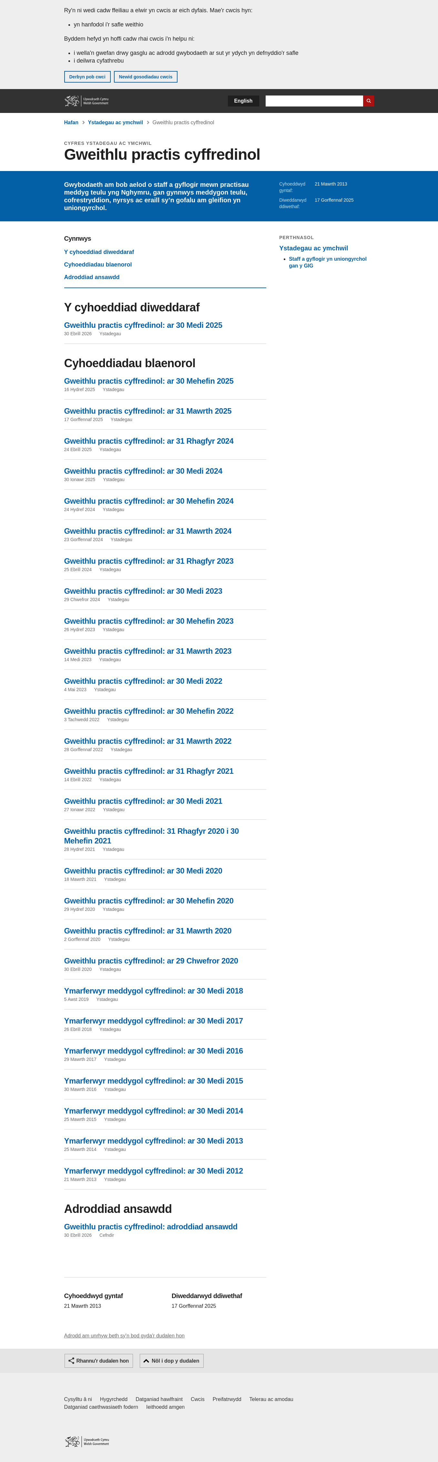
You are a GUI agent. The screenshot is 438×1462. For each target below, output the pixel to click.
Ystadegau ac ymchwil (115, 122)
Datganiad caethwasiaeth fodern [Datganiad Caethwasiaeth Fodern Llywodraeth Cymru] (101, 1407)
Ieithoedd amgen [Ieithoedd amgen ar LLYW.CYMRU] (165, 1407)
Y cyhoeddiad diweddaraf (99, 252)
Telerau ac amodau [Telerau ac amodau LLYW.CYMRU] (271, 1399)
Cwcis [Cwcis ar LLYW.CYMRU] (198, 1399)
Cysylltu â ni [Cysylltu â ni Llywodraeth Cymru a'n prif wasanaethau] (78, 1399)
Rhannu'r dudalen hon (102, 1361)
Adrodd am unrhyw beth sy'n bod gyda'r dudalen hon (124, 1335)
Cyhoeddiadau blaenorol (98, 264)
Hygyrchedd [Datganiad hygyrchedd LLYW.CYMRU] (113, 1399)
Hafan (71, 122)
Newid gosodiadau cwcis (146, 76)
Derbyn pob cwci (87, 76)
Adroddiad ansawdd (92, 277)
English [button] (243, 101)
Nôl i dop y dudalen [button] (175, 1361)
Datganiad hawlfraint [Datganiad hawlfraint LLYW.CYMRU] (159, 1399)
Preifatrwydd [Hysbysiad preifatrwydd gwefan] (227, 1399)
